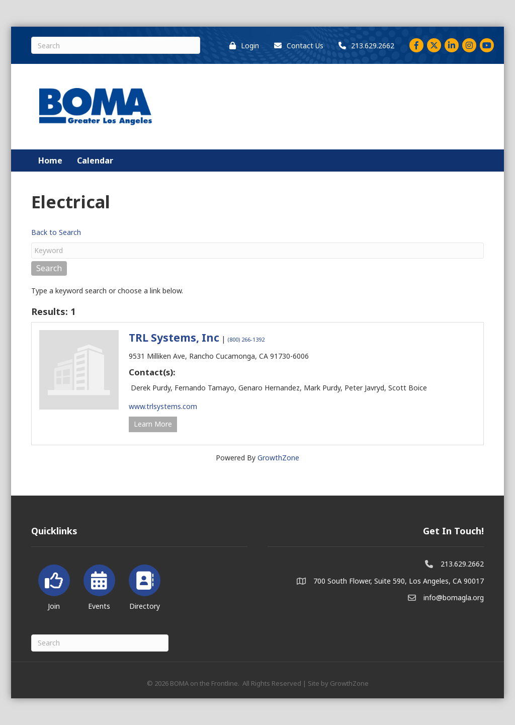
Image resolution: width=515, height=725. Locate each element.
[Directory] (144, 585)
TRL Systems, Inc (174, 338)
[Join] (54, 585)
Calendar (95, 160)
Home (50, 160)
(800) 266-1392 (246, 339)
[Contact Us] (296, 46)
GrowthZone (278, 457)
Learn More (153, 424)
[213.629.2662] (363, 46)
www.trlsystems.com (163, 406)
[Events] (99, 585)
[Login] (241, 46)
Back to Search (56, 232)
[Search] (115, 45)
